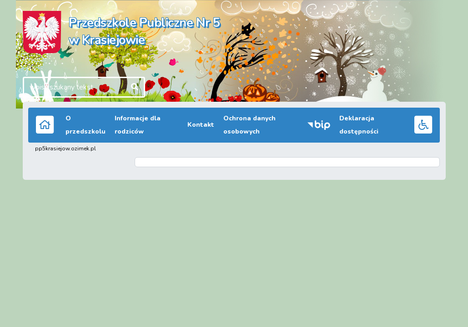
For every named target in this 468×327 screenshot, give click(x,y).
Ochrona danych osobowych (249, 125)
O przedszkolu (85, 125)
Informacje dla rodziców (138, 125)
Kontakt (200, 124)
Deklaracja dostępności (358, 125)
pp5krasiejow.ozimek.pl (65, 148)
